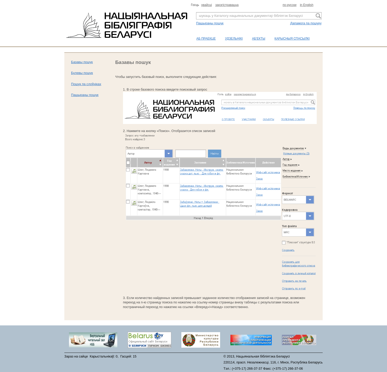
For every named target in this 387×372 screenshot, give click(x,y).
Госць (195, 5)
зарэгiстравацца (226, 5)
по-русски (290, 5)
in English (306, 5)
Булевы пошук (82, 73)
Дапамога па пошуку (305, 23)
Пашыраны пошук (209, 23)
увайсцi (206, 5)
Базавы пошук (82, 62)
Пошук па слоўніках (86, 84)
